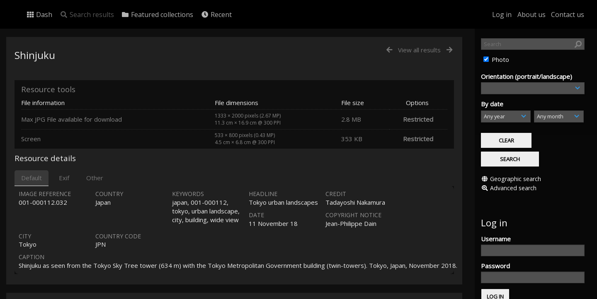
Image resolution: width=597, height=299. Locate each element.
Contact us (567, 14)
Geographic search (515, 160)
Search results (87, 14)
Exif (64, 178)
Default (31, 178)
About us (531, 14)
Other (94, 178)
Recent (216, 14)
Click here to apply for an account (528, 294)
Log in (502, 14)
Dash (39, 14)
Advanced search (513, 169)
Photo (499, 59)
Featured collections (157, 14)
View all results (419, 50)
